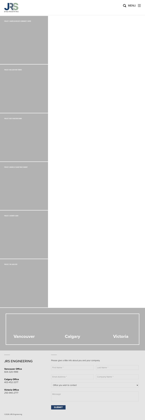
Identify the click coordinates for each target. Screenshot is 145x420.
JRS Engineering (18, 361)
